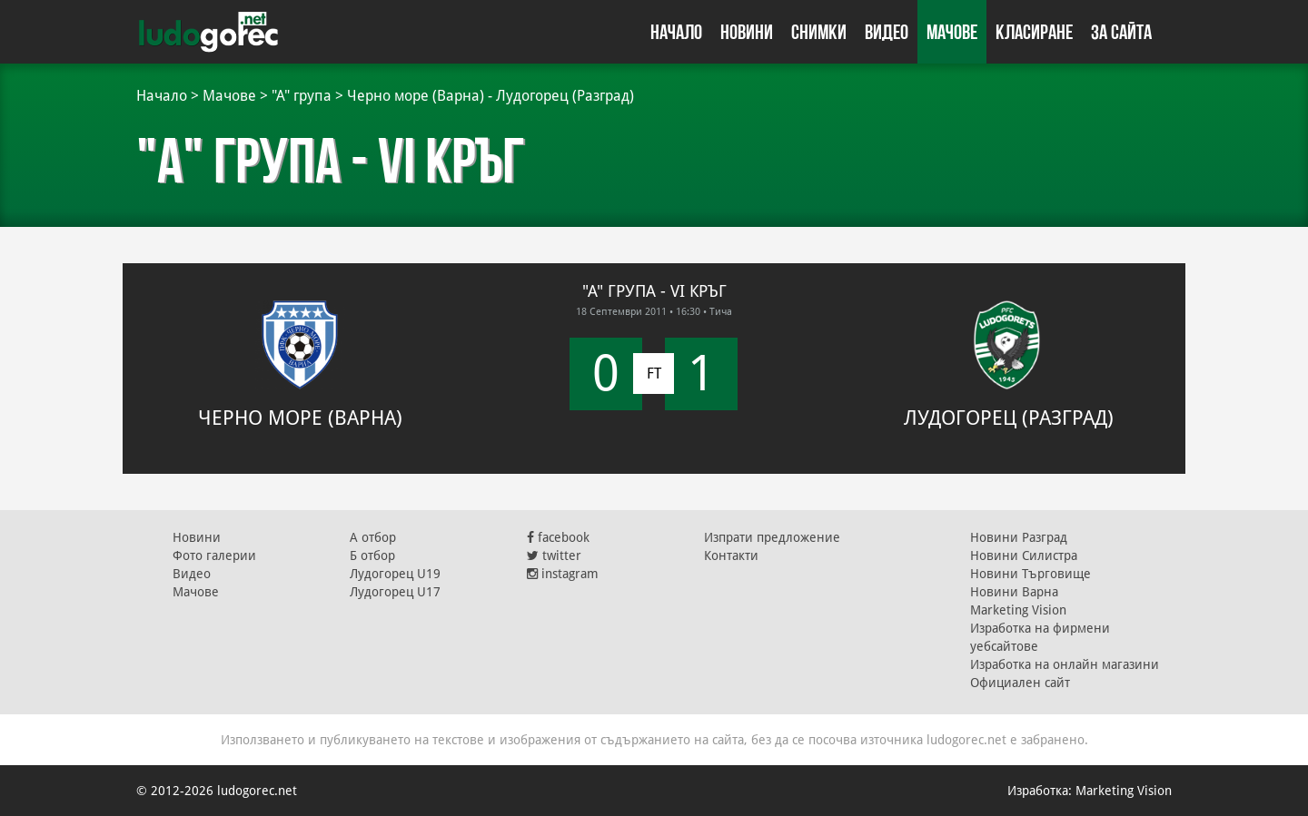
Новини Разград (1018, 537)
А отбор (373, 537)
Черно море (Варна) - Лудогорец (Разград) (490, 95)
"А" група (302, 95)
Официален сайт (1020, 682)
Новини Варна (1014, 592)
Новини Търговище (1030, 573)
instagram (563, 573)
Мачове (951, 32)
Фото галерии (214, 555)
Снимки (819, 32)
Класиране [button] (1034, 32)
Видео (886, 32)
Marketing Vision (1018, 610)
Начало (676, 32)
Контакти (731, 555)
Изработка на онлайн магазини (1064, 664)
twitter (554, 555)
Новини (746, 32)
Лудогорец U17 (395, 592)
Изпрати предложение (772, 537)
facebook (558, 537)
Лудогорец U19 (395, 573)
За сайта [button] (1121, 32)
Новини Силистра (1023, 555)
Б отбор (372, 555)
